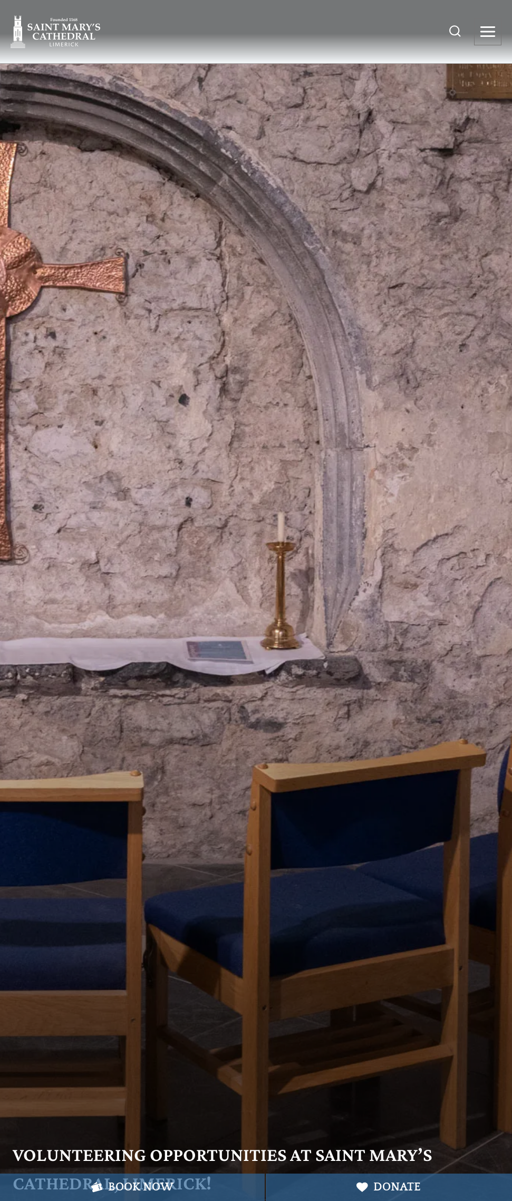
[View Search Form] (455, 32)
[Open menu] (487, 31)
